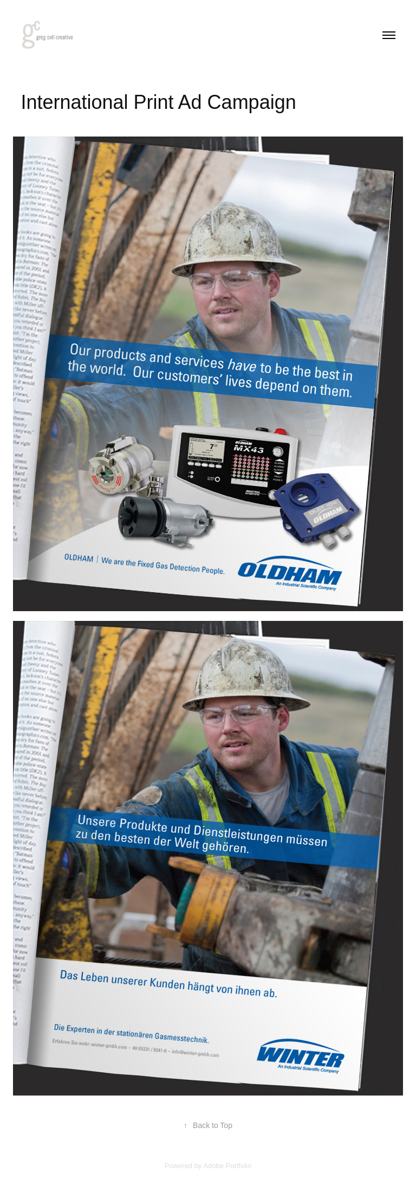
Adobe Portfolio (227, 1166)
